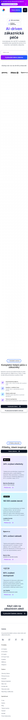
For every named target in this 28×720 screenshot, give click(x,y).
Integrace (3, 664)
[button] (25, 10)
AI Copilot (3, 654)
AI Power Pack (5, 657)
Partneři (3, 710)
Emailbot (3, 659)
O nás (2, 700)
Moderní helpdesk (6, 681)
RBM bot (3, 662)
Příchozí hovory (5, 676)
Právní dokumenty (6, 716)
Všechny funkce (5, 673)
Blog (2, 705)
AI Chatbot (4, 649)
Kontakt (3, 713)
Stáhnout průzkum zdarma (9, 4)
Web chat (3, 684)
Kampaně (3, 678)
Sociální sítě (4, 686)
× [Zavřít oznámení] (25, 4)
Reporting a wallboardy (7, 691)
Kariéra (3, 703)
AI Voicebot (4, 651)
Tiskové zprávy (5, 708)
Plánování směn (5, 689)
